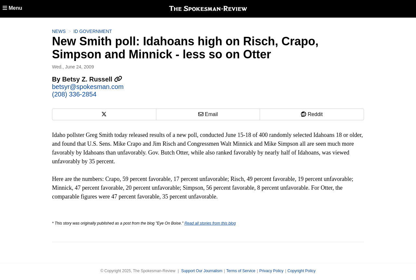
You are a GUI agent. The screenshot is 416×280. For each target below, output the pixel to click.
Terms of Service (240, 271)
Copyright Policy (301, 271)
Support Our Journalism (201, 271)
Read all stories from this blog (210, 223)
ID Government (92, 31)
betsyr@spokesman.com (88, 86)
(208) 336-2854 (74, 94)
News (59, 31)
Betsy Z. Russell (92, 79)
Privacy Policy (271, 271)
